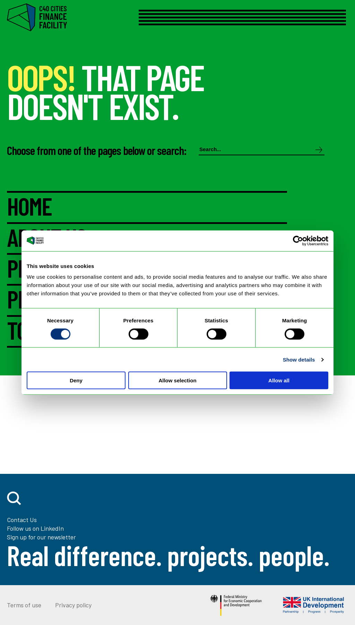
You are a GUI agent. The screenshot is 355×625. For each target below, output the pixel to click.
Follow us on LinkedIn (35, 528)
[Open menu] (234, 17)
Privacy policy (73, 605)
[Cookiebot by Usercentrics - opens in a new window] (298, 240)
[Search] (318, 150)
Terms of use (24, 605)
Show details (299, 359)
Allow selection (177, 380)
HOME (29, 206)
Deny (76, 380)
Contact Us (22, 519)
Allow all (278, 380)
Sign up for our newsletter (41, 537)
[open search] (14, 498)
